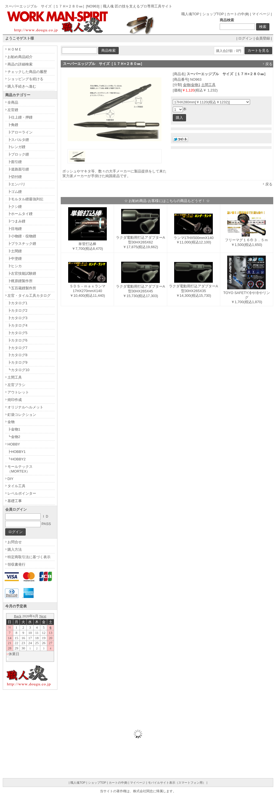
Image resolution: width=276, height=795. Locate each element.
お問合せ (14, 542)
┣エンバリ (16, 184)
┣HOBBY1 (16, 452)
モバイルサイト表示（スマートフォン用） (177, 782)
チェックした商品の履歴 (27, 72)
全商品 (12, 102)
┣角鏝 (12, 125)
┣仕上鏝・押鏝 (20, 117)
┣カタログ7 (17, 348)
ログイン (245, 38)
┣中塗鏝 (14, 258)
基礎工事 (14, 501)
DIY (10, 479)
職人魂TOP (190, 14)
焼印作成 (14, 400)
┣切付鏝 (14, 177)
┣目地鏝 (14, 229)
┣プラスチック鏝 (21, 244)
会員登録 (263, 38)
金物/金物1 (191, 85)
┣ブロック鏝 (18, 154)
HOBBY (13, 444)
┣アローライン (20, 132)
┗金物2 (13, 437)
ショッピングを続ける (25, 79)
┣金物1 (13, 429)
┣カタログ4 (17, 325)
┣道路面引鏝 (18, 169)
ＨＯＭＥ (14, 49)
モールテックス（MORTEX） (20, 469)
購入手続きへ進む (21, 86)
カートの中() (238, 14)
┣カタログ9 (17, 362)
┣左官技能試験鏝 (21, 273)
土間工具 (208, 85)
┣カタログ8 (17, 355)
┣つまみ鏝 (16, 221)
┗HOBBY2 (16, 459)
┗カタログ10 (18, 370)
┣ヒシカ (14, 266)
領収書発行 (16, 564)
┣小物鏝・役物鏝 (21, 236)
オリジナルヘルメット (25, 407)
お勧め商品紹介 (20, 57)
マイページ (261, 14)
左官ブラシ (16, 385)
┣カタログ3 (17, 318)
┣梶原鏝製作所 (20, 281)
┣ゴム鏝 (14, 192)
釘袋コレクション (21, 415)
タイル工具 (16, 486)
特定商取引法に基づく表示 (29, 557)
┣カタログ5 (17, 333)
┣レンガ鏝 (16, 147)
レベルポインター (21, 493)
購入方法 (14, 549)
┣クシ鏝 (14, 206)
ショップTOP (213, 14)
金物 (11, 422)
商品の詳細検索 (20, 64)
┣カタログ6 (17, 340)
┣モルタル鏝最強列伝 (25, 199)
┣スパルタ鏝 (18, 140)
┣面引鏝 (14, 162)
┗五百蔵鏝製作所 (21, 288)
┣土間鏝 (14, 251)
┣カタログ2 (17, 310)
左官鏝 (12, 110)
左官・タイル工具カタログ (29, 295)
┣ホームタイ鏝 (20, 214)
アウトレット (18, 392)
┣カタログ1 (17, 303)
